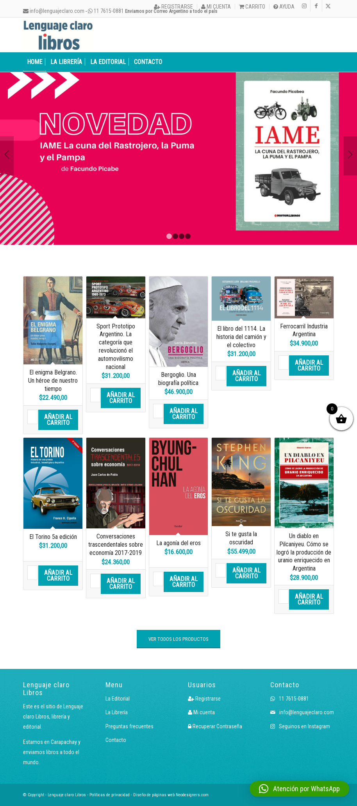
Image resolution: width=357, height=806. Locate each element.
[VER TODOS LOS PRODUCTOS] (178, 639)
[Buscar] (329, 62)
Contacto (115, 740)
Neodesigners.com (192, 794)
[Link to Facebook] (316, 6)
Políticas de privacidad (109, 794)
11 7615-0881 (106, 11)
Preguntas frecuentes (129, 726)
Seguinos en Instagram (300, 726)
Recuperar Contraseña (215, 726)
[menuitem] (173, 6)
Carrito (252, 7)
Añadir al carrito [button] (58, 419)
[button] (299, 789)
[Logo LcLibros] (58, 35)
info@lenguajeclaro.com (53, 11)
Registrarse (173, 7)
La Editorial (117, 698)
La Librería (116, 712)
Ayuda (284, 7)
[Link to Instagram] (304, 6)
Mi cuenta (216, 7)
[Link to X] (328, 6)
